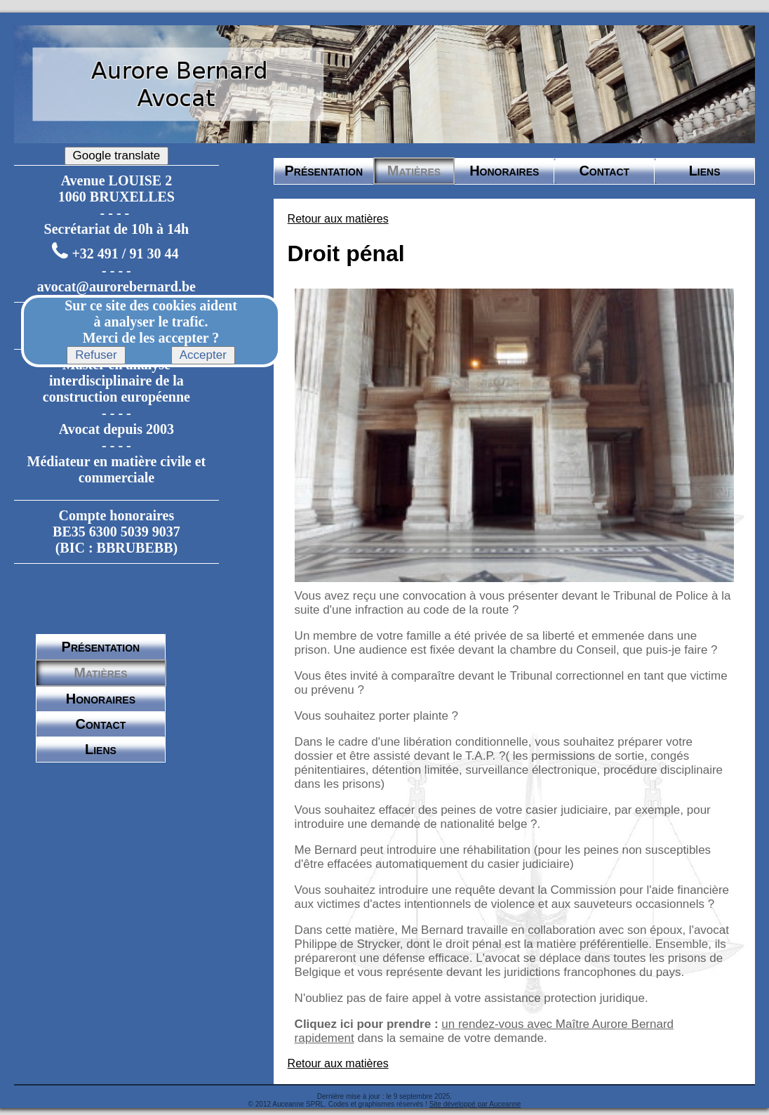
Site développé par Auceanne (475, 1104)
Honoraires (100, 698)
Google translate (117, 155)
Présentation (101, 646)
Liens (100, 749)
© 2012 (259, 1104)
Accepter (203, 355)
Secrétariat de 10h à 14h (116, 229)
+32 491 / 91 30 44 (125, 254)
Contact (101, 724)
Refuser (96, 355)
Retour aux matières (338, 219)
